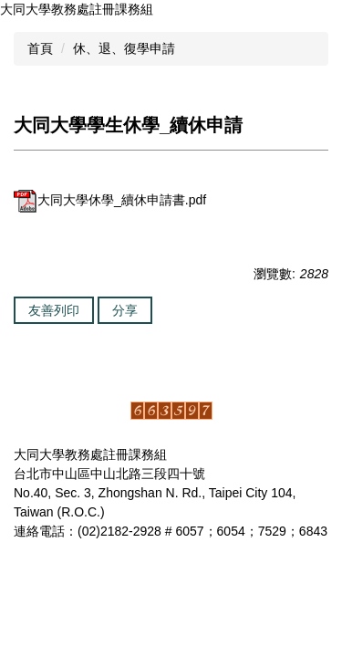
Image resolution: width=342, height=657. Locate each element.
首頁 (40, 48)
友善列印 (53, 310)
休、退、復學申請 (124, 48)
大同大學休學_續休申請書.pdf (110, 200)
